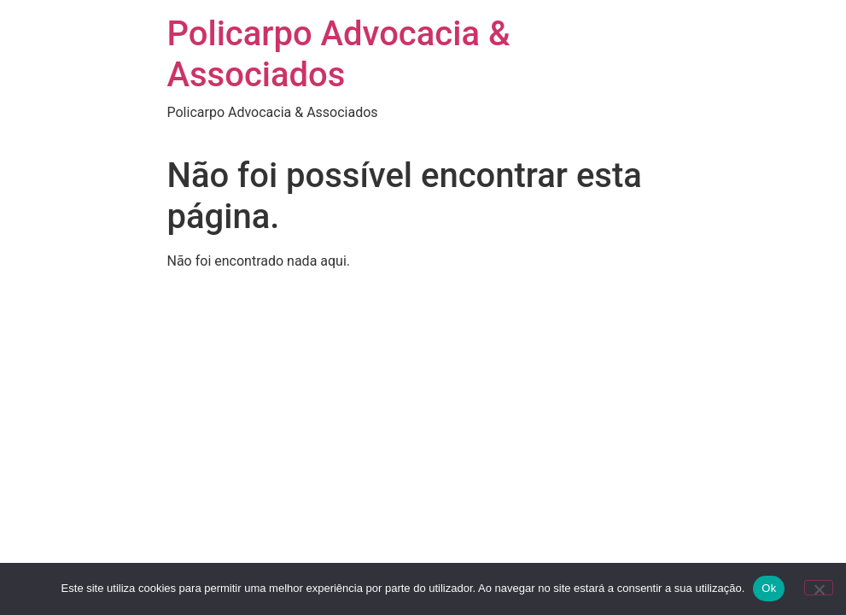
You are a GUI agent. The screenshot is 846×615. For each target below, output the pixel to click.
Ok (768, 588)
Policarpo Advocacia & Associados (339, 54)
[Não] (818, 587)
